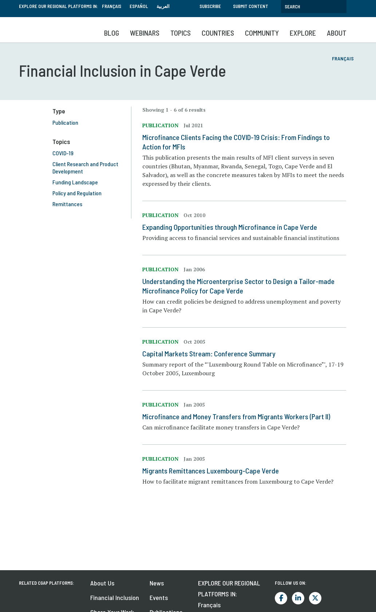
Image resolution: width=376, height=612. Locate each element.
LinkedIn (298, 598)
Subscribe (210, 6)
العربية (163, 6)
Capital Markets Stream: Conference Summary (209, 353)
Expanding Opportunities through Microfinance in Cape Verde (229, 227)
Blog (111, 32)
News (157, 583)
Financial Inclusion (114, 597)
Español (139, 6)
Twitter (315, 598)
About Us (102, 583)
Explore (303, 32)
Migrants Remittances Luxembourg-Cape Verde (210, 470)
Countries (218, 32)
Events (159, 597)
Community (262, 32)
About (337, 32)
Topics (180, 32)
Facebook (281, 598)
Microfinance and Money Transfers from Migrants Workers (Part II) (236, 416)
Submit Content (250, 6)
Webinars (144, 32)
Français (111, 6)
